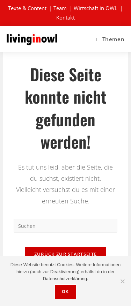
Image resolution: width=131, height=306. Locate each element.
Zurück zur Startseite (65, 254)
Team (60, 8)
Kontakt (65, 17)
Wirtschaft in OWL (95, 8)
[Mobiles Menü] (110, 39)
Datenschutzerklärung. (65, 278)
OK (65, 291)
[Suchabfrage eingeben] (65, 226)
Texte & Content (27, 8)
